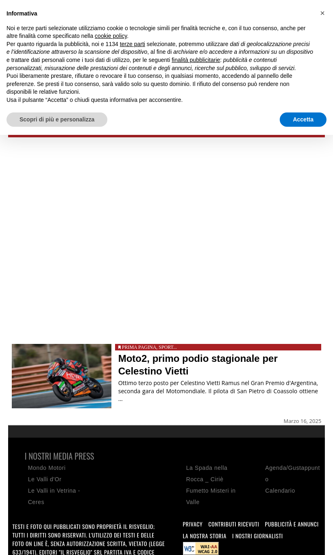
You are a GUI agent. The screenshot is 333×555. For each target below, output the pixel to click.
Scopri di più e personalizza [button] (57, 119)
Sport (166, 347)
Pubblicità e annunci (291, 524)
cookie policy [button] (111, 36)
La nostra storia (205, 535)
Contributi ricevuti (233, 524)
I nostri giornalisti (257, 535)
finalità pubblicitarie (196, 60)
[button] (322, 13)
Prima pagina (139, 347)
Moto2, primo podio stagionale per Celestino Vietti (198, 365)
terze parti (132, 44)
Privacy (193, 524)
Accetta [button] (303, 119)
